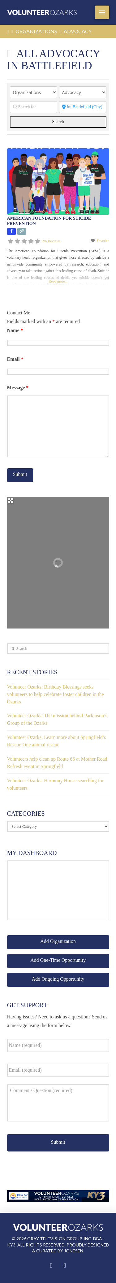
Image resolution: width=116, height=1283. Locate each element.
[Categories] (82, 92)
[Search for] (33, 107)
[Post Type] (33, 92)
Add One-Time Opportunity (58, 960)
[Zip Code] (82, 107)
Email (15, 359)
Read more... (58, 281)
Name (15, 330)
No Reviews (51, 241)
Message (18, 387)
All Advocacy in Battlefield (53, 60)
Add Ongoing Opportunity (58, 979)
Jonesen (73, 1250)
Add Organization (58, 941)
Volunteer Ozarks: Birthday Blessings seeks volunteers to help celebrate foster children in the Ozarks (55, 694)
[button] (102, 12)
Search (63, 121)
